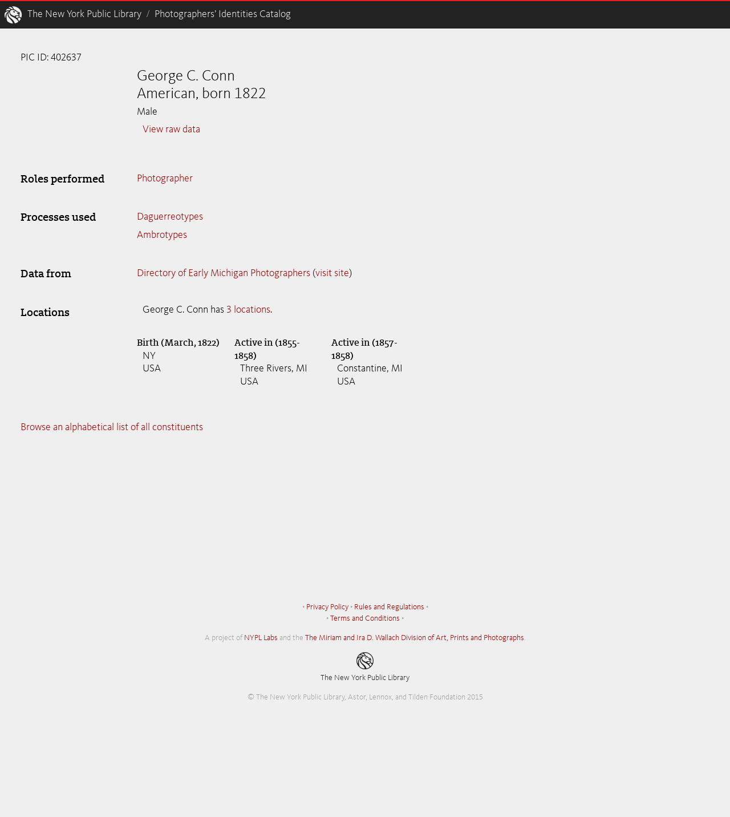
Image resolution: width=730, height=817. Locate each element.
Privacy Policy (327, 607)
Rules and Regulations (389, 607)
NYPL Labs (261, 638)
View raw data (171, 129)
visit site (332, 273)
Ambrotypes (162, 235)
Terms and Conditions (365, 618)
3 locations (248, 310)
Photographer (165, 178)
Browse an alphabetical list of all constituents (112, 427)
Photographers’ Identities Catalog (223, 14)
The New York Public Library (84, 14)
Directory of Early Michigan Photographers (223, 273)
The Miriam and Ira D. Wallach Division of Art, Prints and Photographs (414, 638)
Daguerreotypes (170, 217)
